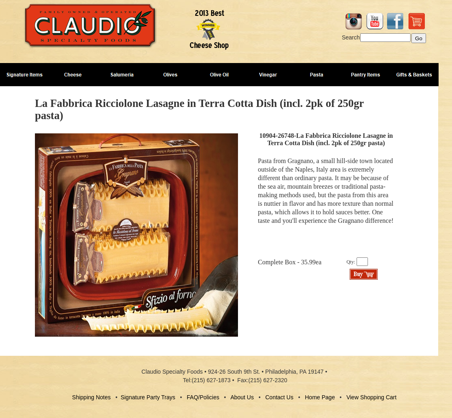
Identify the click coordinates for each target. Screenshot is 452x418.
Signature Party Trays (148, 397)
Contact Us (279, 397)
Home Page (320, 397)
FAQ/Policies (203, 397)
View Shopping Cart (371, 397)
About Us (242, 397)
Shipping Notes (91, 397)
